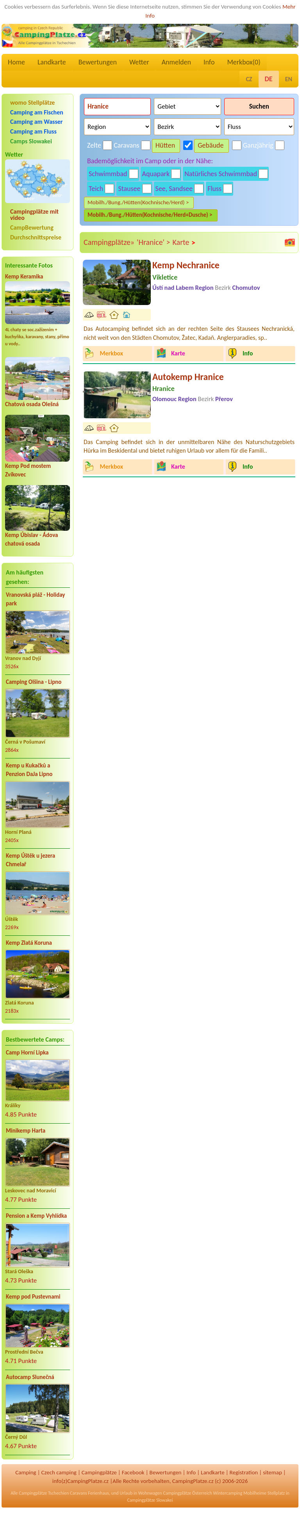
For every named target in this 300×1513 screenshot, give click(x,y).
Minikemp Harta (25, 1130)
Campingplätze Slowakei (150, 1500)
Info (209, 62)
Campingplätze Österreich (187, 1493)
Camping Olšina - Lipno (33, 681)
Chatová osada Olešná (32, 404)
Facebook (133, 1472)
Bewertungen (98, 62)
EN (288, 79)
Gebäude (210, 145)
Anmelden (176, 62)
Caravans (126, 145)
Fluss (214, 188)
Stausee (129, 188)
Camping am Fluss (33, 131)
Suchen (259, 106)
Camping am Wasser (36, 121)
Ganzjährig (258, 145)
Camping (25, 1472)
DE (269, 79)
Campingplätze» (109, 242)
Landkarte (52, 62)
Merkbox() (243, 62)
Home (16, 62)
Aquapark (156, 173)
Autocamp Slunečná (30, 1377)
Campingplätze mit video (34, 215)
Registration (244, 1472)
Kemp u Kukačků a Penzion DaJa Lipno (29, 770)
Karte (184, 242)
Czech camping (59, 1472)
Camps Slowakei (31, 141)
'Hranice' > (153, 242)
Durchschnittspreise (35, 237)
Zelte (94, 145)
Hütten (165, 145)
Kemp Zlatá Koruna (29, 942)
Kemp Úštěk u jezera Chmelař (30, 860)
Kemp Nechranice (186, 265)
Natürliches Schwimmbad (220, 173)
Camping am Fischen (36, 112)
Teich (96, 188)
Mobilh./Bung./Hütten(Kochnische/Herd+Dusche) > (150, 214)
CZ (249, 79)
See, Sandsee (174, 188)
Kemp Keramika (24, 276)
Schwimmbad (108, 173)
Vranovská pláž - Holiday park (35, 599)
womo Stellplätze (32, 102)
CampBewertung (32, 227)
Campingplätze (99, 1472)
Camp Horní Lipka (27, 1052)
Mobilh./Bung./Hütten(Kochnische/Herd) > (138, 202)
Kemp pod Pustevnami (33, 1296)
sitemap (272, 1472)
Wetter (139, 62)
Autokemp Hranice (188, 376)
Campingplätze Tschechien (44, 1493)
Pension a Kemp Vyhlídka (36, 1215)
